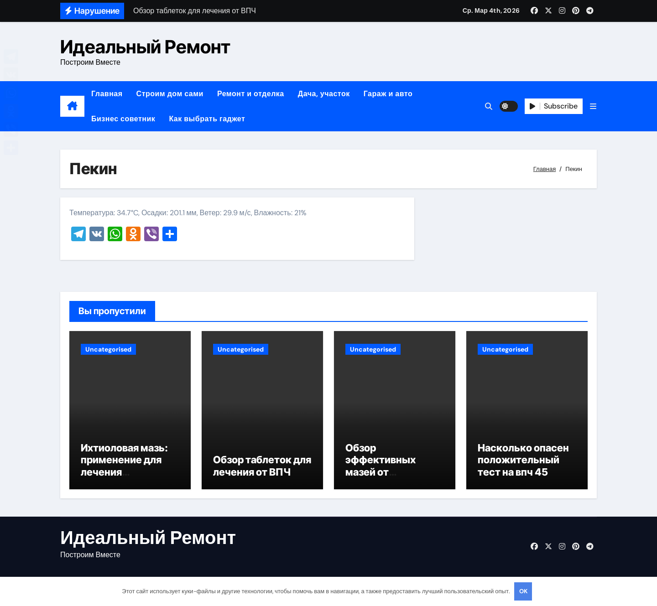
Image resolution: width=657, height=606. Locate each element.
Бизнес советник (123, 119)
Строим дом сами (169, 93)
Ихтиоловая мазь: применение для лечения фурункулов (124, 467)
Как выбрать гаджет (207, 119)
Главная (107, 93)
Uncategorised (108, 349)
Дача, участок (324, 93)
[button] (593, 106)
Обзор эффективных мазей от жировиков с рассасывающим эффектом (388, 479)
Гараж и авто (388, 93)
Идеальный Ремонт (145, 47)
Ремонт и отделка (250, 93)
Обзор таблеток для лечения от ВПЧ (262, 467)
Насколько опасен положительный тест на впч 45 (523, 461)
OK (523, 591)
